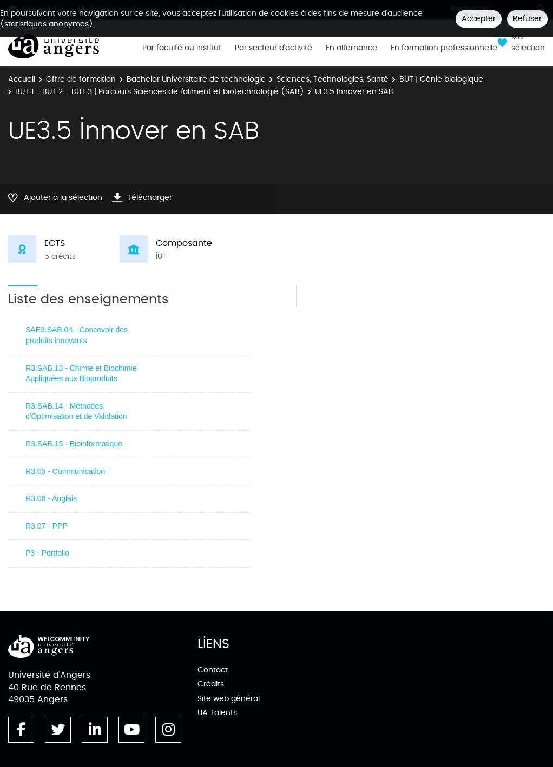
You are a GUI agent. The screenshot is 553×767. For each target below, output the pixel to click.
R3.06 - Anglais (51, 498)
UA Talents (217, 712)
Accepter (479, 18)
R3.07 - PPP (46, 526)
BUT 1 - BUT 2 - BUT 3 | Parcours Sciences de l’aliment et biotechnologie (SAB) (159, 91)
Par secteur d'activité (273, 48)
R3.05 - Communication (65, 471)
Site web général (229, 698)
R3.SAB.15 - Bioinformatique (73, 443)
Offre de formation (81, 79)
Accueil (21, 79)
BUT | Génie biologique (441, 79)
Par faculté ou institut (181, 48)
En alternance (351, 48)
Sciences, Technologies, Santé (332, 79)
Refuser (527, 18)
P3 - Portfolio (47, 553)
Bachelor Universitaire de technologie (196, 79)
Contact (213, 670)
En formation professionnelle (444, 48)
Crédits (211, 684)
